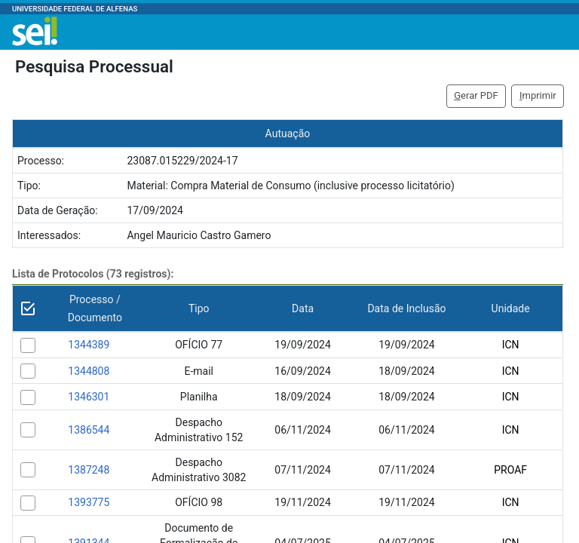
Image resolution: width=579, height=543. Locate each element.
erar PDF (476, 95)
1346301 (88, 397)
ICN (510, 345)
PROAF (510, 470)
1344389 (88, 345)
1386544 (88, 430)
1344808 (88, 371)
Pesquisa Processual (94, 66)
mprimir (537, 95)
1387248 (88, 470)
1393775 (88, 502)
